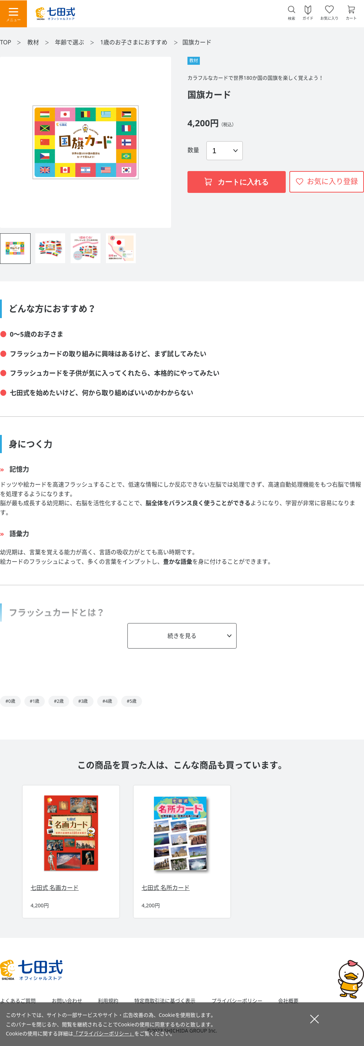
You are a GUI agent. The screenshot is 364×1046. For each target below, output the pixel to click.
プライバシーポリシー (236, 1000)
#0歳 (10, 701)
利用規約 (108, 1000)
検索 (291, 18)
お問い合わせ (67, 1000)
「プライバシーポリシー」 (103, 1033)
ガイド (307, 18)
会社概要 (288, 1000)
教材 (33, 42)
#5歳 (131, 701)
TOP (5, 42)
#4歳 (107, 701)
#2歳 (59, 701)
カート (351, 18)
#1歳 (35, 701)
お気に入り (329, 18)
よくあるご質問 (18, 1000)
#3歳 (83, 701)
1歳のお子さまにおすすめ (134, 42)
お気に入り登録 (332, 181)
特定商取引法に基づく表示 (164, 1000)
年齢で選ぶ (70, 42)
